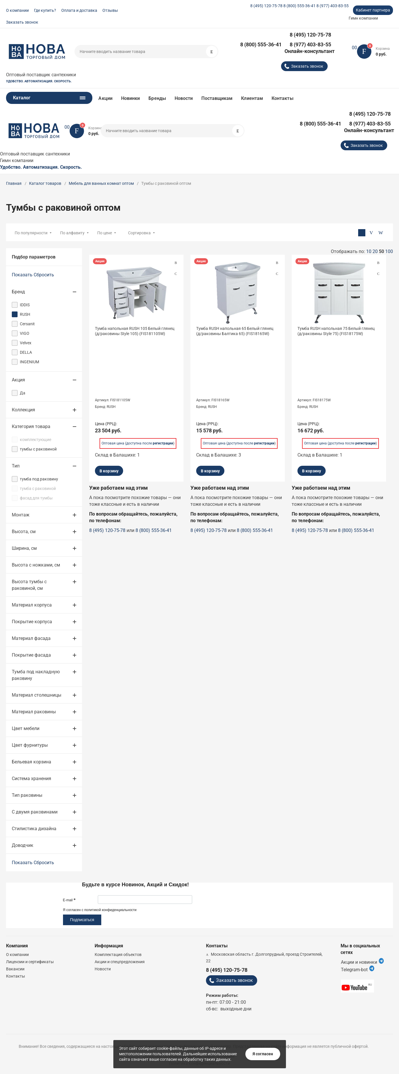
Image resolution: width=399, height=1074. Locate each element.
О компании (17, 10)
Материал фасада (31, 638)
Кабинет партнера (373, 10)
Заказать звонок (22, 22)
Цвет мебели (25, 728)
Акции (105, 98)
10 (368, 251)
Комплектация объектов (118, 954)
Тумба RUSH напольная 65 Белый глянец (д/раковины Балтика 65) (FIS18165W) (234, 331)
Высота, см (24, 531)
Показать (22, 274)
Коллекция (23, 410)
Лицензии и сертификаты (30, 961)
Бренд (18, 291)
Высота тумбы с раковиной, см (29, 585)
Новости (184, 98)
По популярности (31, 233)
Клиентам (252, 98)
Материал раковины (34, 711)
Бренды (157, 98)
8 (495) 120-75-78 (266, 5)
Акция (18, 380)
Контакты (282, 98)
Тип (16, 466)
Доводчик (22, 845)
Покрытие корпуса (32, 621)
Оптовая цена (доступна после (137, 442)
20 (375, 251)
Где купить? (45, 10)
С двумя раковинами (35, 812)
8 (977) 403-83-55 (332, 5)
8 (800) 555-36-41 (299, 5)
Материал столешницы (36, 695)
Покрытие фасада (31, 655)
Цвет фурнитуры (30, 745)
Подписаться (82, 919)
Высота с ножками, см (36, 565)
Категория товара (31, 426)
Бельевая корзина (31, 762)
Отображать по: (362, 251)
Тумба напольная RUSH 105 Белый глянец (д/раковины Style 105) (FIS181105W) (134, 331)
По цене (104, 233)
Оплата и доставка (79, 10)
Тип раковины (27, 795)
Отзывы (110, 10)
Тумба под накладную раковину (36, 675)
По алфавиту (72, 233)
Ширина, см (24, 548)
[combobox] (160, 233)
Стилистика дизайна (34, 828)
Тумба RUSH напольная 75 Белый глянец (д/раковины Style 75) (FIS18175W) (336, 331)
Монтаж (20, 515)
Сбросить (44, 274)
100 (389, 251)
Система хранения (31, 778)
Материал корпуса (32, 605)
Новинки (130, 98)
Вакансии (15, 969)
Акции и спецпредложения (120, 961)
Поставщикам (216, 98)
